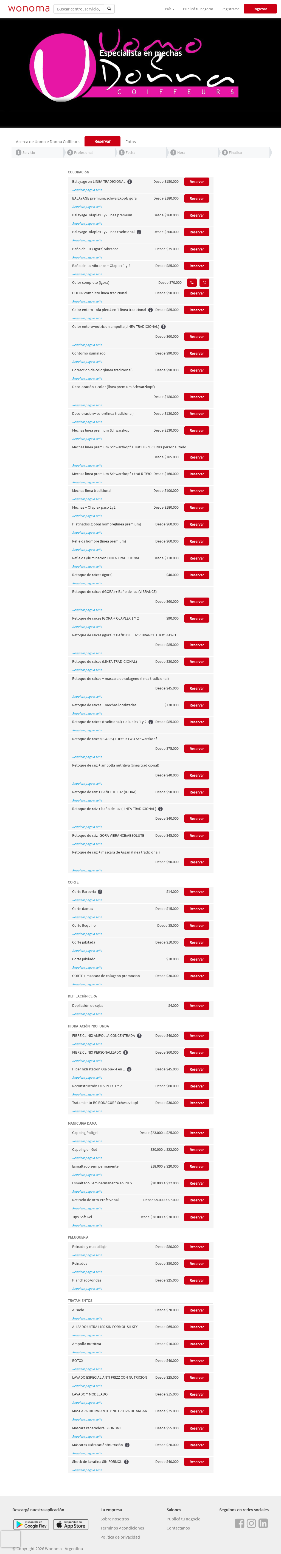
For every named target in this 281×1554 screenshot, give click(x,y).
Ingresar (260, 8)
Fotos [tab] (130, 141)
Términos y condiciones (122, 1528)
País (170, 8)
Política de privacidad (120, 1537)
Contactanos (178, 1528)
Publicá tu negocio (198, 8)
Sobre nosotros (114, 1519)
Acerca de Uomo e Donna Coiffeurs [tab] (48, 141)
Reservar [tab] (102, 141)
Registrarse (230, 8)
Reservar (197, 181)
